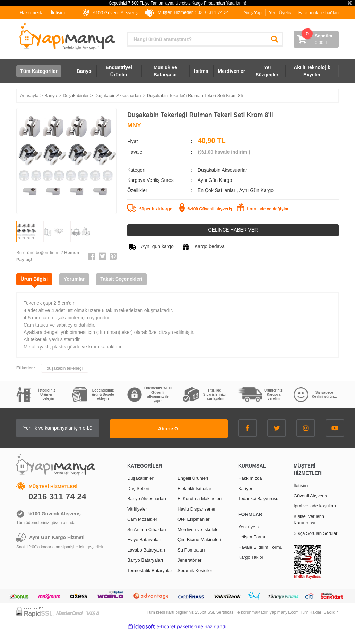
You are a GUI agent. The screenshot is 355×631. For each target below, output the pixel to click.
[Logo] (66, 36)
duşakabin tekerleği (65, 368)
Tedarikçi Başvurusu (258, 498)
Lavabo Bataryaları (146, 549)
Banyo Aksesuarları (146, 498)
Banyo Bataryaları (145, 559)
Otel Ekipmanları (194, 518)
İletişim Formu (252, 536)
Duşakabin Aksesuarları (223, 170)
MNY (134, 125)
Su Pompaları (191, 549)
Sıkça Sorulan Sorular (315, 532)
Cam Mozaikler (142, 518)
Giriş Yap (253, 12)
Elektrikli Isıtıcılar (194, 487)
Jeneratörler (189, 559)
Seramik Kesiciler (195, 569)
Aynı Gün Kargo (256, 190)
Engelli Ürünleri (193, 477)
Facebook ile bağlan (318, 12)
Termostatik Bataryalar (149, 569)
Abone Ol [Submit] (184, 428)
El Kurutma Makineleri (200, 498)
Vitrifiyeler (137, 508)
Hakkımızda (32, 12)
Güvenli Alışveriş (310, 495)
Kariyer (245, 487)
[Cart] (316, 39)
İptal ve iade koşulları (315, 505)
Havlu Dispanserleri (197, 508)
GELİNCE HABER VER (233, 230)
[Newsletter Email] (73, 428)
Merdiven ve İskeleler (199, 528)
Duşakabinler (140, 477)
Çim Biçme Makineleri (199, 539)
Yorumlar (76, 279)
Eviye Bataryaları (144, 539)
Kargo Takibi (250, 557)
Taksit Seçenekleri (125, 279)
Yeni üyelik (249, 526)
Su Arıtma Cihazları (146, 528)
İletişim (58, 12)
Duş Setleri (138, 487)
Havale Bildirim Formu (260, 546)
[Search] (205, 39)
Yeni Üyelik (280, 12)
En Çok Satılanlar (217, 190)
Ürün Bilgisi (35, 279)
